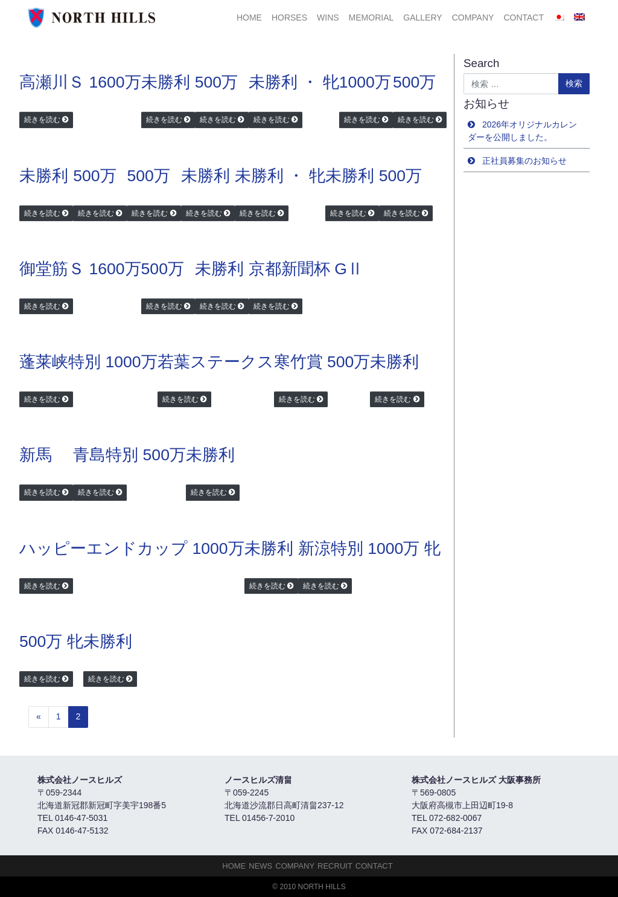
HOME (249, 17)
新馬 (35, 455)
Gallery (422, 17)
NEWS (260, 865)
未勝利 (165, 82)
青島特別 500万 (129, 455)
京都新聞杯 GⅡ (306, 269)
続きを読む (42, 119)
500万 (216, 82)
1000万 (365, 82)
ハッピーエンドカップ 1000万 (131, 548)
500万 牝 (51, 641)
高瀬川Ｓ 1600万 (80, 82)
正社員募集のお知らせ (524, 161)
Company (473, 17)
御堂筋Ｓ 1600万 (80, 269)
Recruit (334, 865)
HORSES (289, 17)
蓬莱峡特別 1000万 (88, 362)
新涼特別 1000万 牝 (369, 548)
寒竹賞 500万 (322, 362)
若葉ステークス (216, 362)
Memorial (371, 17)
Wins (328, 17)
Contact (523, 17)
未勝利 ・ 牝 (294, 82)
